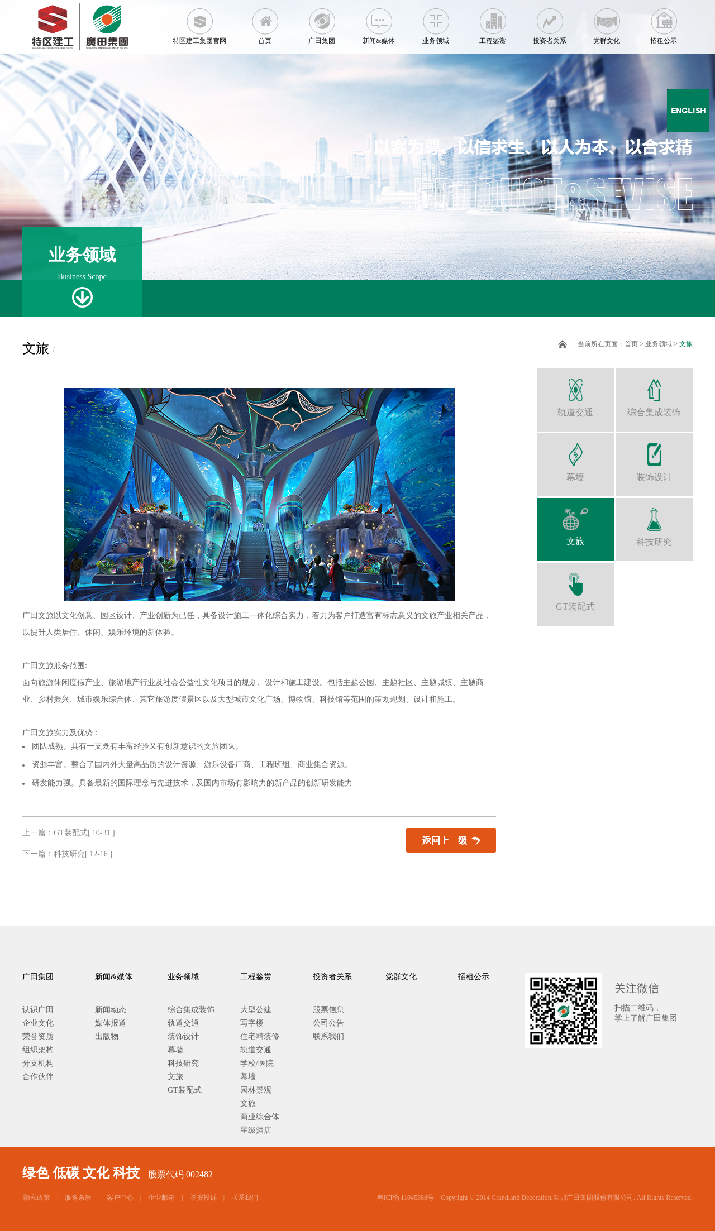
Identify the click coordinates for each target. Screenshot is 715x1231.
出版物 (106, 1036)
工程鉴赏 (493, 22)
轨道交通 (575, 392)
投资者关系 (550, 22)
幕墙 (575, 457)
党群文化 (607, 22)
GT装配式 (575, 587)
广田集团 (322, 22)
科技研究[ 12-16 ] (83, 854)
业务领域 (436, 22)
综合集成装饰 (654, 392)
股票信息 (328, 1009)
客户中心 (120, 1197)
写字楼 (252, 1023)
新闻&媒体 (379, 22)
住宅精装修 (259, 1036)
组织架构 (38, 1050)
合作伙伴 (38, 1076)
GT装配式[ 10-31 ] (84, 832)
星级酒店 (255, 1130)
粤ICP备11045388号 (405, 1197)
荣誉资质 (38, 1036)
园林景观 (255, 1090)
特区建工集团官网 (199, 22)
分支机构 (38, 1063)
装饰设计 (654, 457)
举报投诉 (203, 1197)
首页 (265, 22)
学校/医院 (257, 1063)
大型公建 (255, 1009)
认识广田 (38, 1009)
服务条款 (78, 1197)
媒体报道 (110, 1023)
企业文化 (38, 1023)
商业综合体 (259, 1117)
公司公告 (328, 1023)
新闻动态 (110, 1009)
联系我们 (328, 1036)
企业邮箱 (161, 1197)
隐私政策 (36, 1197)
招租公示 (664, 22)
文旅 (686, 344)
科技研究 (654, 522)
